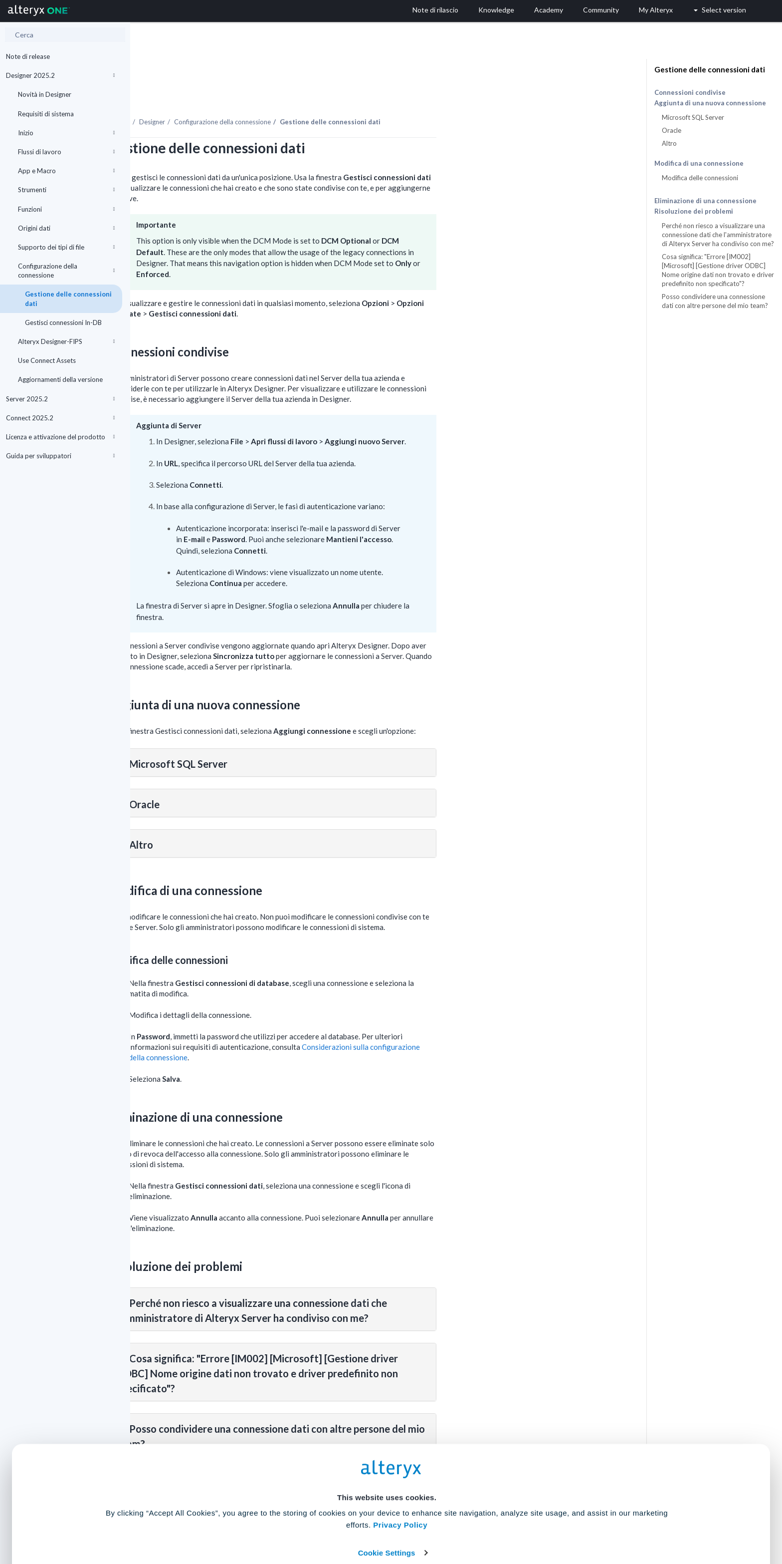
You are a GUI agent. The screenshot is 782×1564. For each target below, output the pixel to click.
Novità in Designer (44, 94)
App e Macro (66, 171)
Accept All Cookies (315, 1520)
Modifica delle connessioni (700, 178)
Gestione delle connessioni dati (68, 298)
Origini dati (66, 228)
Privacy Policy (400, 1463)
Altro (669, 143)
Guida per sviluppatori (60, 456)
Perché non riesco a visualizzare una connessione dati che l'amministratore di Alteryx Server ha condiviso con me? (718, 235)
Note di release (28, 56)
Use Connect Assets (47, 360)
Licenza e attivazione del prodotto (60, 437)
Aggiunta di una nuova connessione (710, 103)
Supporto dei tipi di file (66, 247)
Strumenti (66, 190)
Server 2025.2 (60, 399)
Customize (467, 1520)
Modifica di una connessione (699, 163)
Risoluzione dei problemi (693, 211)
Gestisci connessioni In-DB (63, 322)
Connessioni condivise (690, 92)
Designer (282, 94)
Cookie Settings (386, 1490)
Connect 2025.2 (60, 418)
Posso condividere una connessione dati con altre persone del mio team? (715, 301)
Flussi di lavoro (66, 152)
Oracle (671, 130)
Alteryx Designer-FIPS (66, 341)
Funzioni (66, 209)
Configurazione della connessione (66, 270)
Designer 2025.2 (60, 75)
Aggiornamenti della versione (60, 379)
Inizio (66, 133)
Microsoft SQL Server (693, 117)
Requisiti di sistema (46, 114)
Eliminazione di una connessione (705, 201)
